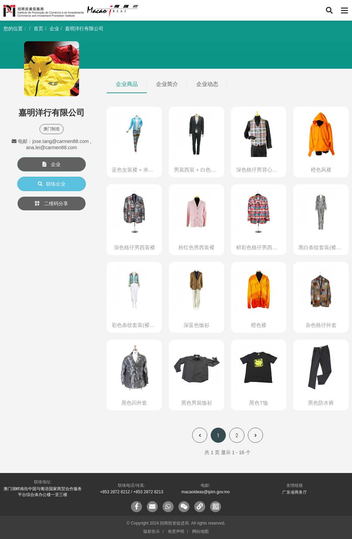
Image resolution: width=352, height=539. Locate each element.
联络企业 (51, 184)
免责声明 (176, 531)
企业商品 (127, 84)
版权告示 (151, 531)
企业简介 (167, 84)
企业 (54, 28)
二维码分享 (51, 203)
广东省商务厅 (294, 492)
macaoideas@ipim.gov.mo (206, 492)
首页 (38, 28)
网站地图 (200, 531)
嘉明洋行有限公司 (84, 28)
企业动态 (207, 84)
